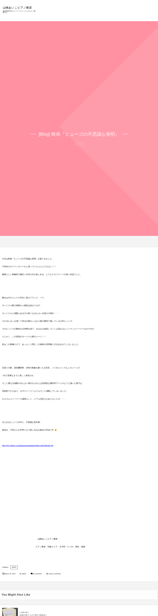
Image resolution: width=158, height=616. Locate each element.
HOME (75, 12)
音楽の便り (25, 614)
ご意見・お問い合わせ (143, 12)
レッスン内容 (100, 12)
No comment (37, 574)
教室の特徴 (87, 12)
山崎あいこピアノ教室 (18, 7)
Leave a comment (54, 574)
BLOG (127, 12)
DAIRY (14, 567)
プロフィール (115, 12)
